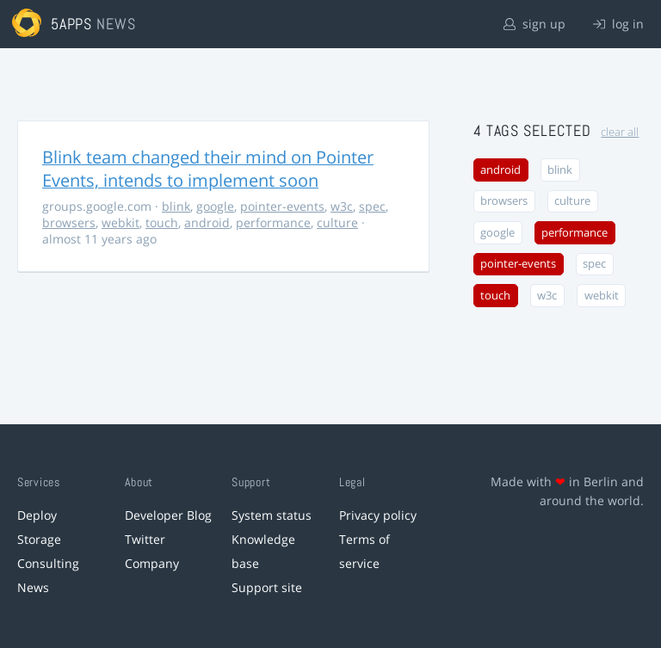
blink (176, 206)
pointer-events (282, 206)
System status (272, 515)
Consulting (48, 563)
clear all (620, 132)
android (207, 222)
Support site (267, 587)
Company (152, 563)
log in (618, 23)
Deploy (37, 515)
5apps (72, 24)
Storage (39, 539)
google (215, 206)
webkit (120, 222)
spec (372, 206)
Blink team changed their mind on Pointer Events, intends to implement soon (208, 168)
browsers (69, 222)
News (33, 587)
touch (161, 222)
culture (337, 222)
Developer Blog (168, 515)
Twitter (145, 539)
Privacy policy (378, 515)
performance (273, 222)
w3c (341, 206)
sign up (534, 23)
